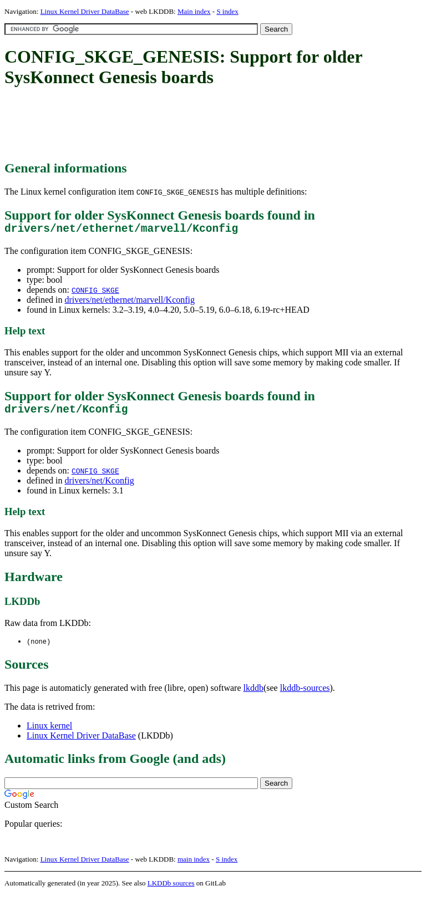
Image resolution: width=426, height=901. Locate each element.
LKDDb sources (171, 889)
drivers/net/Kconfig (99, 486)
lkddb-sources (305, 694)
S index (227, 11)
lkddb (253, 694)
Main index (194, 11)
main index (194, 865)
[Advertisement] (206, 125)
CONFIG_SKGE (95, 293)
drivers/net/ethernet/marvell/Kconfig (129, 302)
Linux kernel (49, 731)
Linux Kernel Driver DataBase (84, 11)
